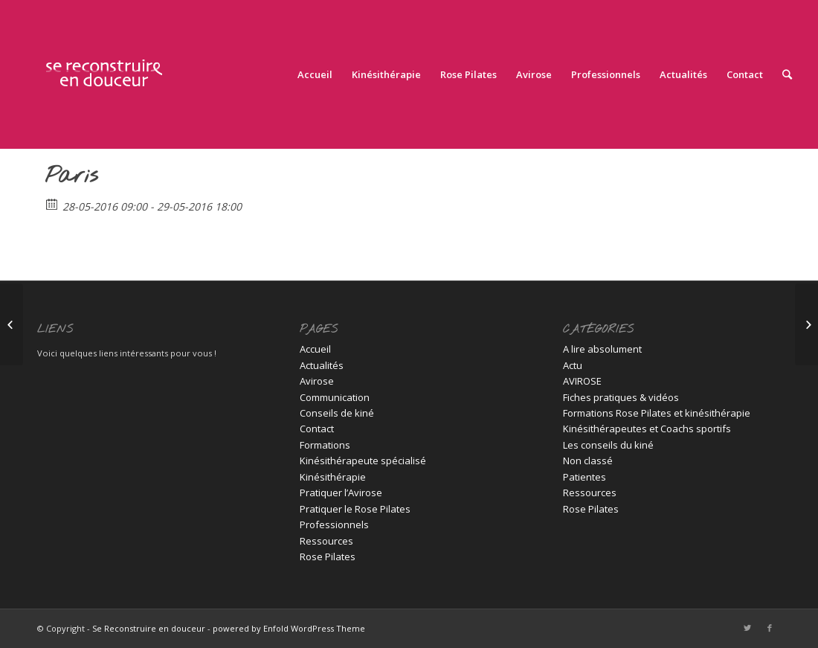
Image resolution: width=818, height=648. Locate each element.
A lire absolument (602, 349)
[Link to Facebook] (770, 628)
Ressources (326, 541)
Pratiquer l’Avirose (341, 492)
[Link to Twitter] (747, 628)
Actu (572, 365)
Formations (325, 445)
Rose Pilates (327, 556)
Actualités (322, 365)
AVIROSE (582, 381)
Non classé (588, 460)
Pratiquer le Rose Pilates (355, 509)
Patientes (584, 477)
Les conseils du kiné (608, 445)
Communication (335, 397)
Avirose (317, 381)
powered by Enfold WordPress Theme (289, 628)
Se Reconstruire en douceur (148, 628)
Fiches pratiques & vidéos (621, 397)
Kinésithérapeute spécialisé (363, 460)
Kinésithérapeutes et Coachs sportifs (647, 428)
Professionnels (334, 524)
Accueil (315, 349)
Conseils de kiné (337, 413)
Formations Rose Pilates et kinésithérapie (656, 413)
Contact (317, 428)
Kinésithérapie (333, 477)
